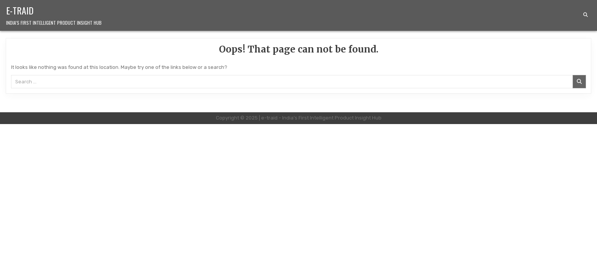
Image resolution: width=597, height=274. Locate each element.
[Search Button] (586, 15)
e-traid (20, 10)
